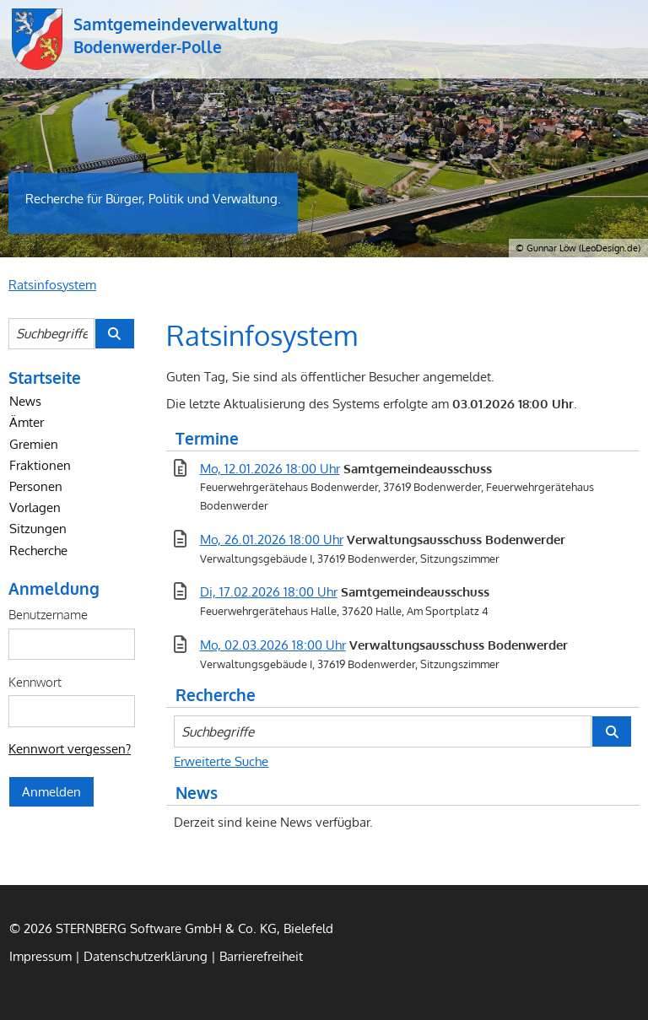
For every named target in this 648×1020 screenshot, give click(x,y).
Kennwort (35, 681)
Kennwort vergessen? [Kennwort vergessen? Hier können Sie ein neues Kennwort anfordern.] (69, 748)
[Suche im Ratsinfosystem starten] (114, 333)
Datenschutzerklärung (146, 955)
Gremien (33, 443)
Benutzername (48, 614)
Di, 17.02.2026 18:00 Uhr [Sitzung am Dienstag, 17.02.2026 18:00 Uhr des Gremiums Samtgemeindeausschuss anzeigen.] (269, 591)
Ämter (26, 421)
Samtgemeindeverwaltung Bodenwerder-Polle (37, 39)
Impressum (40, 955)
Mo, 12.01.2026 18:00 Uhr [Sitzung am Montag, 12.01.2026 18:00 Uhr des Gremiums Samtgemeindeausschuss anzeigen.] (270, 468)
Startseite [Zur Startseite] (44, 377)
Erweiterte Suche (221, 761)
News (25, 400)
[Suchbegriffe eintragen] (51, 333)
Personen (35, 486)
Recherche (38, 550)
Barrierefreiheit (261, 955)
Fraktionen (40, 464)
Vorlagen (35, 507)
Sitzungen (38, 528)
